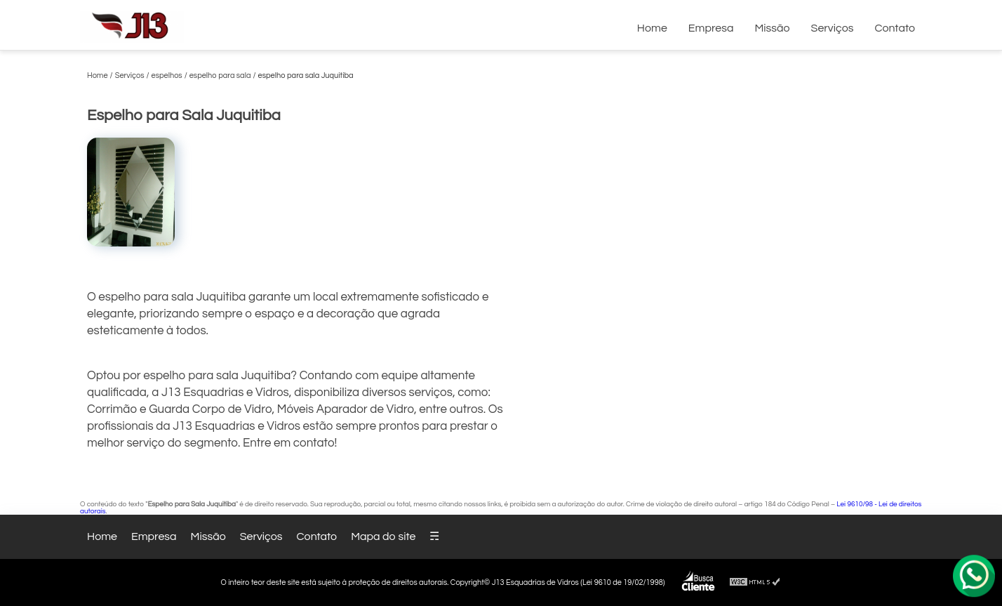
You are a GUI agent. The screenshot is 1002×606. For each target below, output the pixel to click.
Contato (894, 28)
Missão (771, 28)
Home (652, 28)
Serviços (832, 28)
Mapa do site (383, 536)
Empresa (711, 28)
